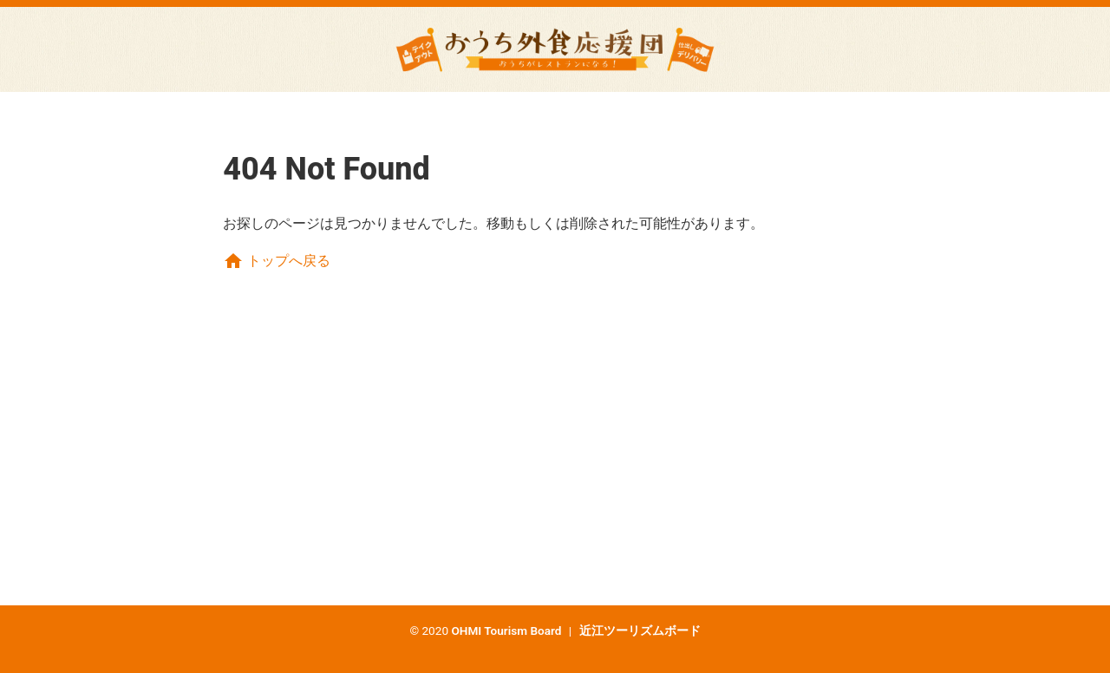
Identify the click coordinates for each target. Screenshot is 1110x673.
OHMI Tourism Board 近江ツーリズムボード (575, 630)
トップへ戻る (276, 260)
